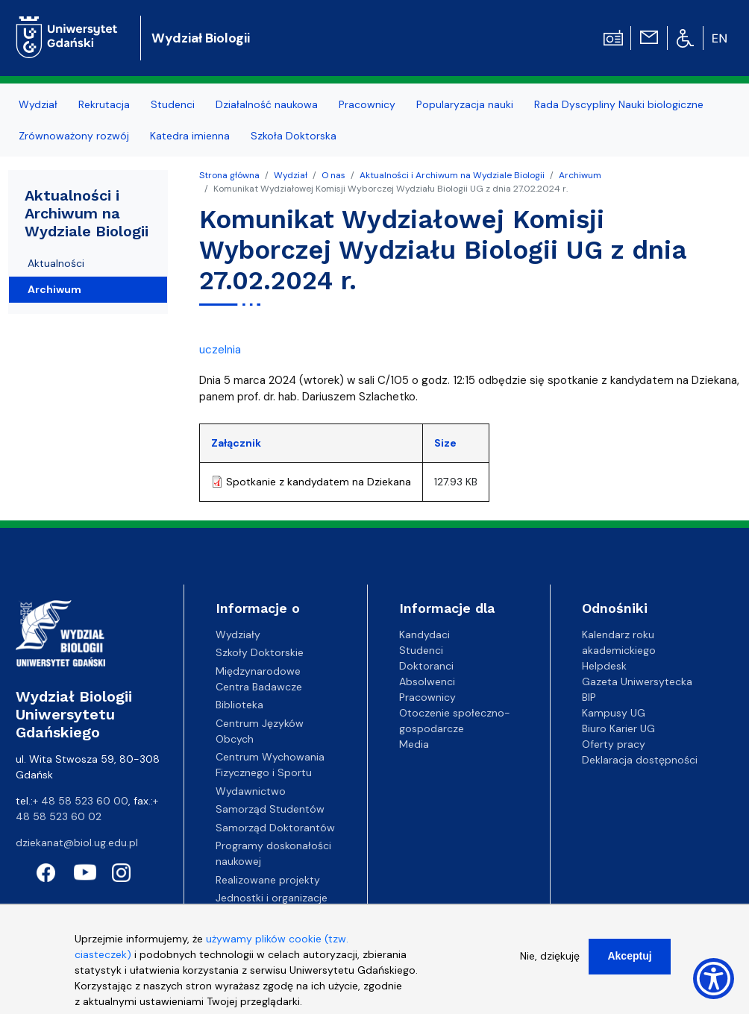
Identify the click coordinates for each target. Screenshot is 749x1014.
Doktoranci (426, 666)
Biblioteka (239, 704)
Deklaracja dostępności (640, 759)
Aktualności (56, 263)
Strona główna (229, 175)
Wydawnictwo (251, 791)
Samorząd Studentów (270, 809)
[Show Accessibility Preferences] (713, 978)
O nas (333, 175)
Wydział (38, 104)
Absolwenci (427, 681)
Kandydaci (424, 634)
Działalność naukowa (267, 104)
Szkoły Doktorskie (260, 652)
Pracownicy (367, 104)
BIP (589, 697)
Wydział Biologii (200, 38)
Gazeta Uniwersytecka (637, 681)
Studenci (173, 104)
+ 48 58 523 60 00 (80, 800)
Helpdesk (604, 666)
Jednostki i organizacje (272, 897)
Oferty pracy (613, 744)
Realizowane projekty (268, 880)
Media (414, 744)
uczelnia (220, 349)
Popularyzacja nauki (464, 104)
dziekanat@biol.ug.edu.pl (77, 842)
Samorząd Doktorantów (275, 827)
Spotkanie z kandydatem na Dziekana (318, 481)
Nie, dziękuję (550, 956)
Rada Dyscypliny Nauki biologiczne (618, 104)
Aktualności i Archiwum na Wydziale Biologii (452, 175)
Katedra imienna (190, 135)
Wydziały (238, 634)
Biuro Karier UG (618, 728)
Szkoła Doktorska (293, 135)
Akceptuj (629, 956)
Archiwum (580, 175)
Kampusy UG (613, 712)
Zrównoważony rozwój (74, 135)
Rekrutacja (104, 104)
